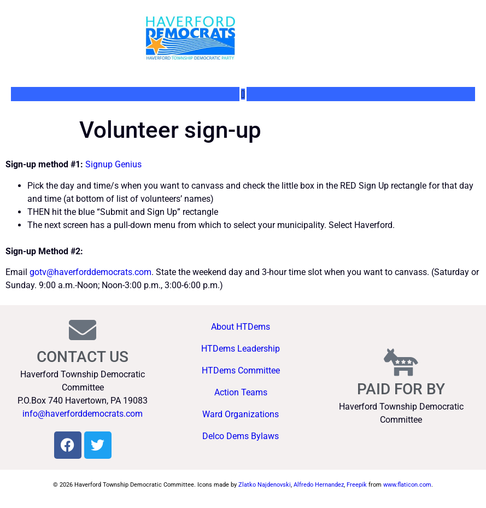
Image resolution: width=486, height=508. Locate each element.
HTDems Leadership (240, 348)
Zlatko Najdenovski (264, 484)
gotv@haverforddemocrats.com (90, 272)
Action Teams (240, 392)
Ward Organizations (240, 414)
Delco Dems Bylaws (240, 436)
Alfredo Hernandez (319, 484)
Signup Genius (113, 164)
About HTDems (240, 327)
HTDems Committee (241, 370)
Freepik (357, 484)
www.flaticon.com (407, 484)
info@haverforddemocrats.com (82, 413)
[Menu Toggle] (243, 94)
